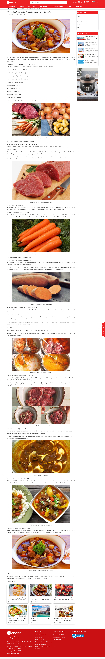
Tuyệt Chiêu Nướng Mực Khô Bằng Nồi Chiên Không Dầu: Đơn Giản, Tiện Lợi (17, 599)
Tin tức (79, 25)
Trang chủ (79, 16)
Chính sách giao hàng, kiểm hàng (43, 642)
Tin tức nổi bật (82, 34)
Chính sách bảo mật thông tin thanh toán (42, 647)
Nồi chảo (22, 6)
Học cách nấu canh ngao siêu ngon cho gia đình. (21, 141)
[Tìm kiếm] (65, 2)
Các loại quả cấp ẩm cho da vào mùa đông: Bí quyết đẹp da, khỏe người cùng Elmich (63, 599)
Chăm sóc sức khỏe (58, 6)
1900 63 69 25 (17, 651)
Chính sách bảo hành (40, 637)
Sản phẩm (80, 22)
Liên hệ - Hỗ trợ (57, 639)
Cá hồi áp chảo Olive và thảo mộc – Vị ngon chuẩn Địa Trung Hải (17, 619)
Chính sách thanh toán (40, 644)
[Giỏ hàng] (95, 2)
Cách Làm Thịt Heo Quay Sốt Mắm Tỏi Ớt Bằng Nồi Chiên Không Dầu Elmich (40, 599)
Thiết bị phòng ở (45, 6)
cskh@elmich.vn (14, 653)
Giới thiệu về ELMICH (58, 635)
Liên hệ (79, 27)
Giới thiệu (79, 19)
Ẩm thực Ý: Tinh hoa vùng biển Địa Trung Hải (40, 619)
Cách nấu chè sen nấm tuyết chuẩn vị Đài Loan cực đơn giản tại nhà (64, 619)
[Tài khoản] (87, 2)
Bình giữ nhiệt (12, 6)
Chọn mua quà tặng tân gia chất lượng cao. (19, 257)
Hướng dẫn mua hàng (40, 635)
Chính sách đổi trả (39, 639)
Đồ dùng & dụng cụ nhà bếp (75, 6)
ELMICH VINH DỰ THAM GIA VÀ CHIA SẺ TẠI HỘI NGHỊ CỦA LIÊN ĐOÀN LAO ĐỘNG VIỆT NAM (91, 57)
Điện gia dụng (32, 6)
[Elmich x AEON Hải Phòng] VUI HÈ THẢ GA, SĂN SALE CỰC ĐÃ (91, 62)
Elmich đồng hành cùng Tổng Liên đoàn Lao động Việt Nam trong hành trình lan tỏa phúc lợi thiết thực (91, 51)
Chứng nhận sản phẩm (59, 637)
